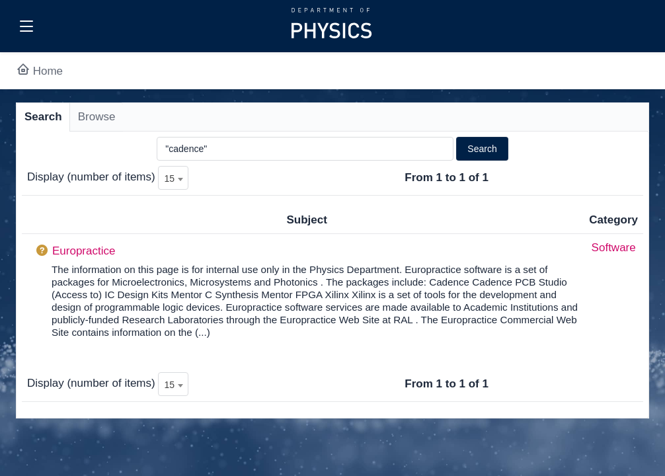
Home (39, 71)
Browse (97, 116)
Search (43, 116)
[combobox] (173, 178)
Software (614, 247)
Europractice (83, 251)
